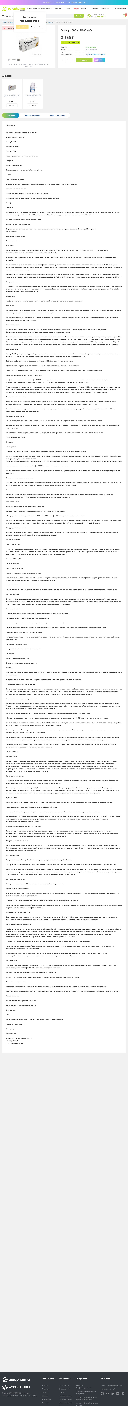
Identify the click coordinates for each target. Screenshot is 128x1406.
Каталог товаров (10, 16)
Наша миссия (46, 1399)
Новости (45, 1385)
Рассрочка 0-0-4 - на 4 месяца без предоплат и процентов (64, 2)
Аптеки (83, 9)
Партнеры (45, 1403)
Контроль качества (66, 1403)
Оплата (61, 1392)
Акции (76, 9)
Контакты (58, 9)
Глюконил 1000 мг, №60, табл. (33, 96)
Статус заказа (105, 9)
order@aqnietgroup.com (114, 1385)
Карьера (45, 1396)
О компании (46, 1389)
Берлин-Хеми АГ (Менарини (95, 54)
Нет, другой (35, 27)
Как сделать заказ (65, 1396)
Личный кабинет (120, 9)
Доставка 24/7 (64, 1389)
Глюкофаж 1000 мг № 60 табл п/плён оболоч (12, 96)
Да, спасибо (22, 27)
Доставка (67, 9)
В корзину (84, 60)
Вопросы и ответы (65, 1399)
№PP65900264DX (15, 1393)
